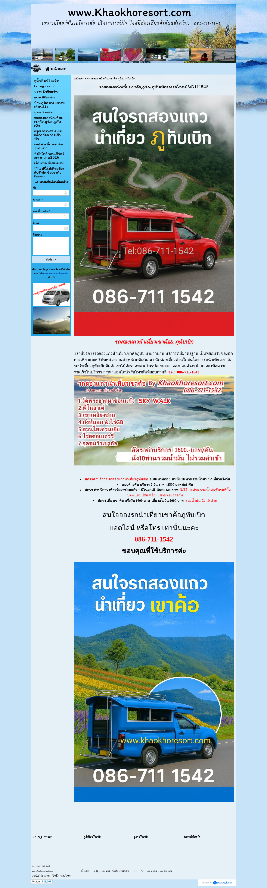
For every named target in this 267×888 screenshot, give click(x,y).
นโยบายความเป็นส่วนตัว (56, 272)
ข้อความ (37, 235)
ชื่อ (34, 188)
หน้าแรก (79, 78)
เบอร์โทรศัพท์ (41, 211)
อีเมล (36, 223)
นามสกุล (38, 199)
